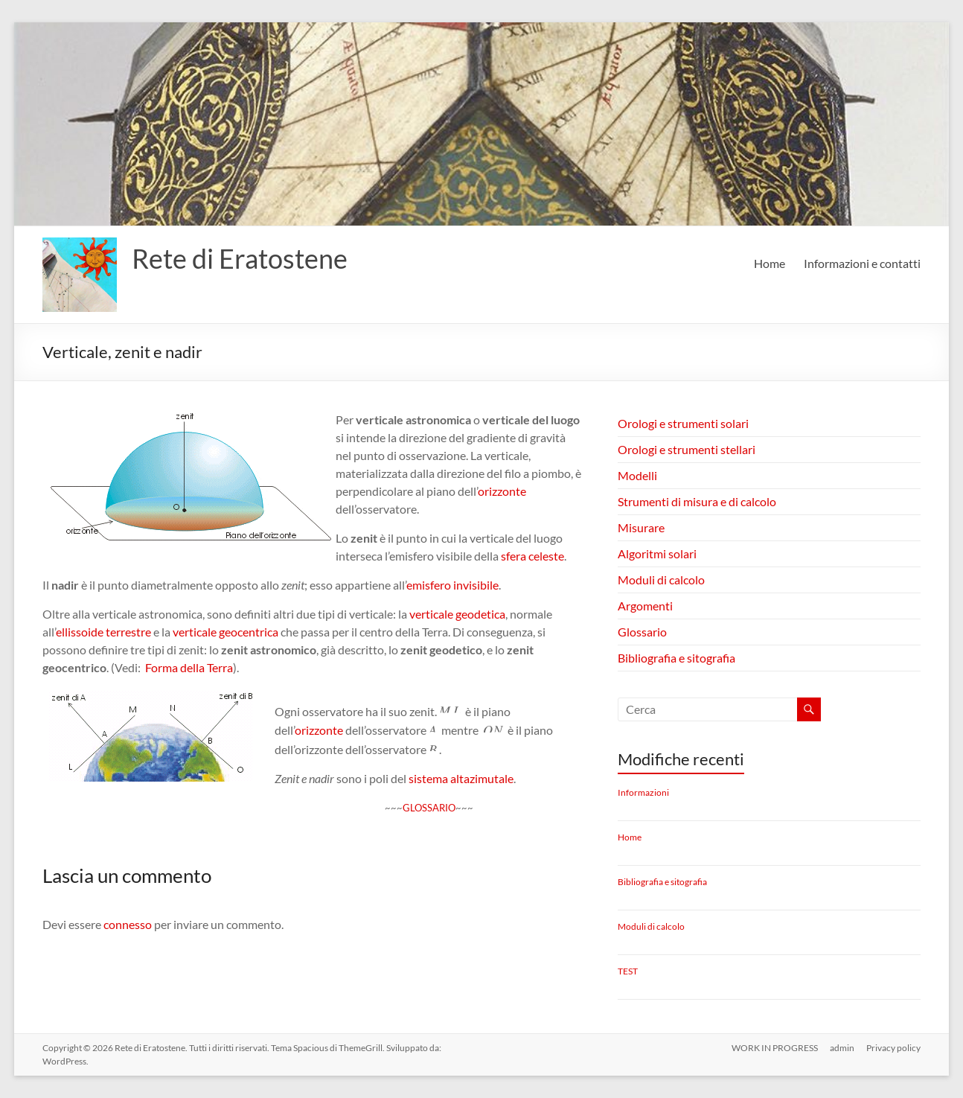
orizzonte (502, 491)
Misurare (641, 527)
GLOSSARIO (429, 808)
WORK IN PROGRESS (775, 1047)
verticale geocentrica (225, 632)
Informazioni (643, 792)
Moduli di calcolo (661, 579)
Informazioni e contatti (862, 263)
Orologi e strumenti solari (683, 423)
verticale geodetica (457, 614)
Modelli (637, 475)
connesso (127, 924)
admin (842, 1047)
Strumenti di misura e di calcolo (697, 501)
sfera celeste (532, 556)
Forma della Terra (189, 667)
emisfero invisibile (452, 585)
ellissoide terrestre (103, 632)
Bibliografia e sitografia (676, 658)
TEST (628, 971)
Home (769, 263)
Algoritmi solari (657, 553)
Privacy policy (893, 1047)
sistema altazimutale (461, 778)
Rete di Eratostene (240, 258)
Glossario (642, 632)
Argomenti (645, 606)
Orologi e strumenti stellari (686, 449)
